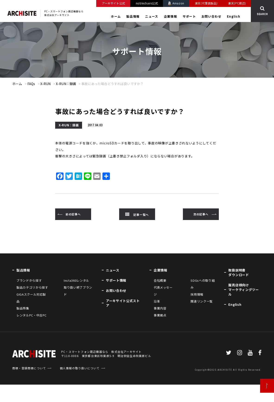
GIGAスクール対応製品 (31, 297)
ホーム (116, 16)
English (233, 16)
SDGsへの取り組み (203, 284)
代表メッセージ (163, 291)
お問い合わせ (211, 16)
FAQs (31, 83)
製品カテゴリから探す (32, 287)
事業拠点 (160, 315)
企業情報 (170, 16)
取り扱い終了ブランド (78, 291)
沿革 (157, 301)
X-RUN (45, 83)
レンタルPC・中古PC (31, 315)
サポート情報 (116, 280)
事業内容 (160, 308)
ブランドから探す (29, 280)
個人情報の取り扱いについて (80, 368)
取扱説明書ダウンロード (238, 272)
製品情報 (133, 16)
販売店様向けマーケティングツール (243, 290)
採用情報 (197, 294)
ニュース (151, 16)
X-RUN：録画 (66, 83)
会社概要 (160, 280)
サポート (189, 16)
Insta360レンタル (76, 280)
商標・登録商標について (29, 368)
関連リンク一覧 (202, 301)
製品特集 (22, 308)
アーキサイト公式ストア (123, 303)
